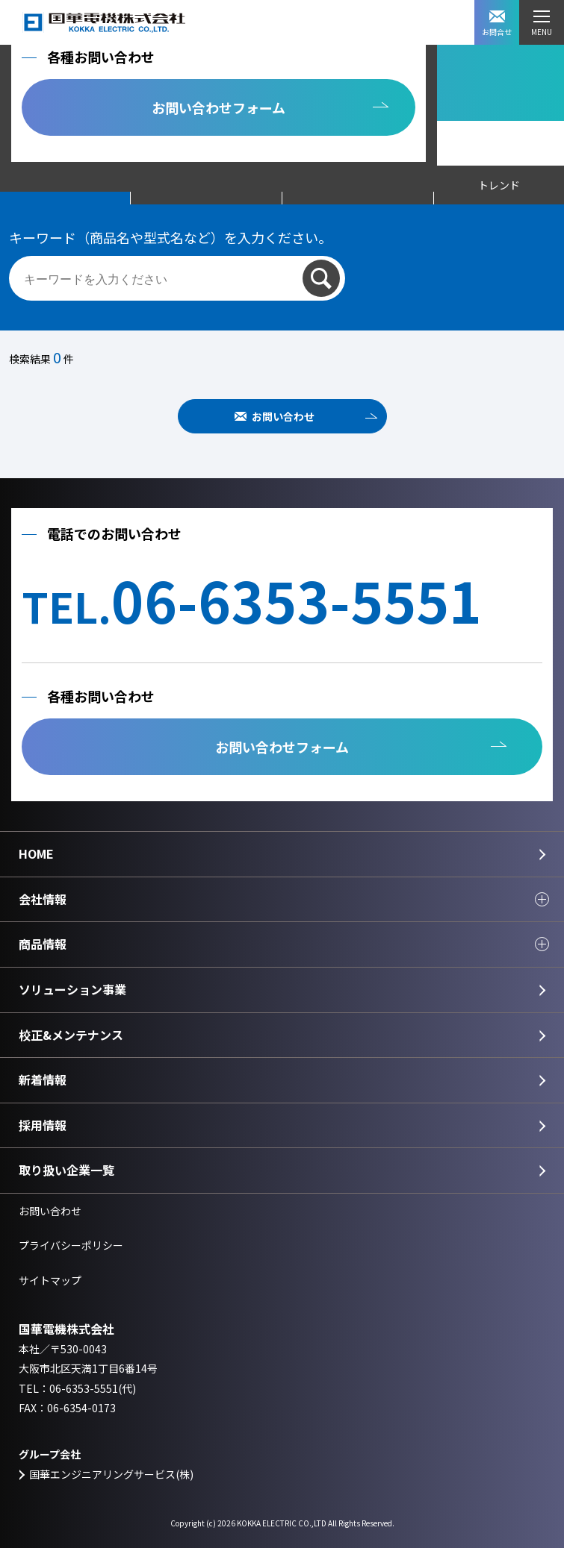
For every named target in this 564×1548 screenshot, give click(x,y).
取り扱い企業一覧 (66, 1170)
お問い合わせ (283, 416)
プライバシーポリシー (71, 1245)
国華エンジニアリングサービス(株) (111, 1474)
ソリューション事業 (72, 989)
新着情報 (42, 1079)
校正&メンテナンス (71, 1035)
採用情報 (42, 1125)
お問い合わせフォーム (218, 107)
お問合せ (497, 23)
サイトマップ (50, 1280)
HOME (36, 853)
